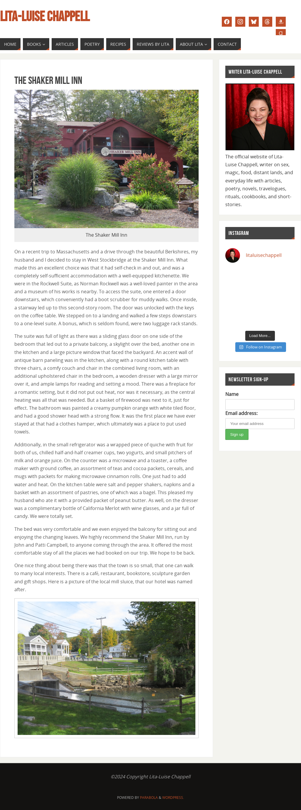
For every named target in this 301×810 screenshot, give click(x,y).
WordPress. (173, 797)
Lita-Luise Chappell (44, 16)
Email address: (241, 413)
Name (232, 394)
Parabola (149, 797)
